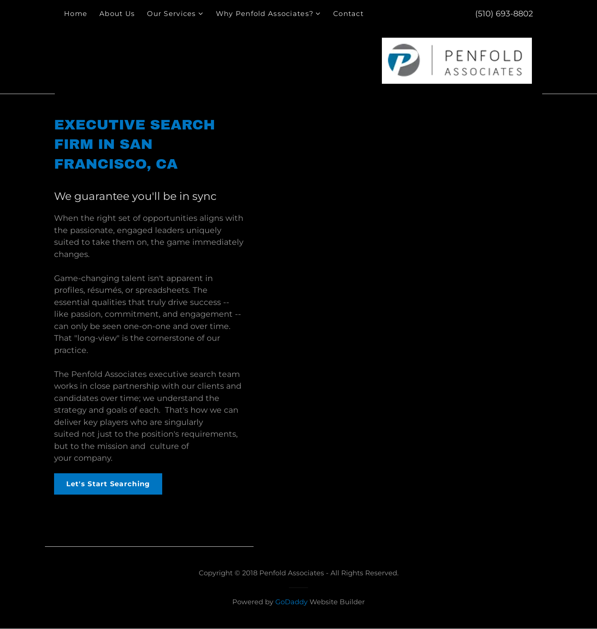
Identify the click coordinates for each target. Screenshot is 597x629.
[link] (457, 60)
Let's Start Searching (108, 484)
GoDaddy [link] (291, 602)
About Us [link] (117, 14)
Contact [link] (348, 14)
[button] (175, 13)
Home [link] (75, 14)
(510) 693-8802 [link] (504, 13)
